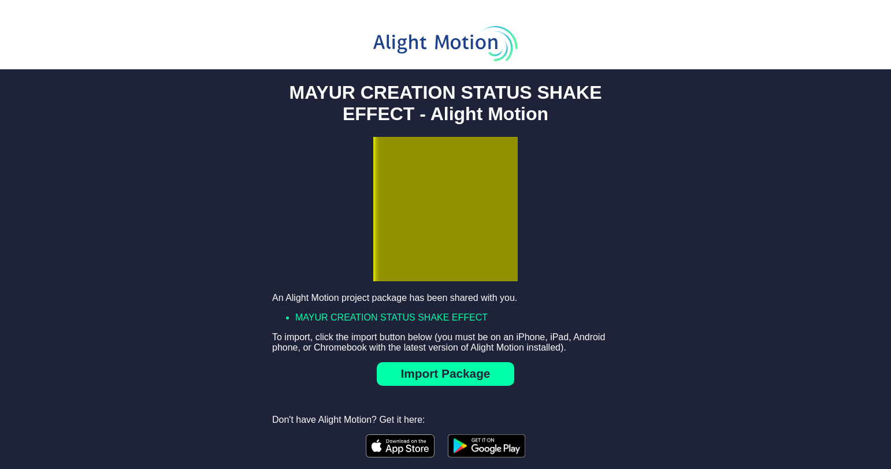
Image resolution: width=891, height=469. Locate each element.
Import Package (446, 373)
